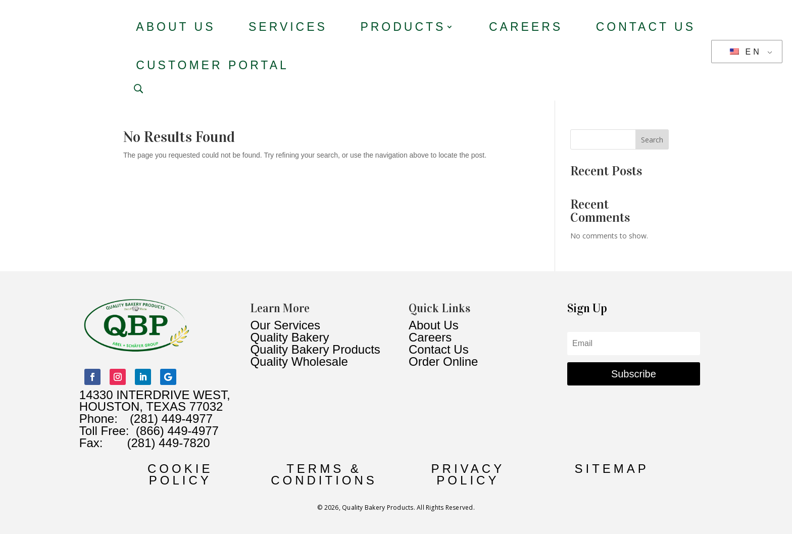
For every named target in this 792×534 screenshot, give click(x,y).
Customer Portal (212, 65)
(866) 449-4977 (177, 431)
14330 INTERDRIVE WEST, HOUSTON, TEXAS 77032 (154, 401)
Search (652, 139)
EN (746, 51)
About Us (175, 26)
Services (288, 26)
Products (402, 26)
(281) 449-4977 (171, 418)
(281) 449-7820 (156, 443)
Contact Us (646, 26)
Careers (526, 26)
